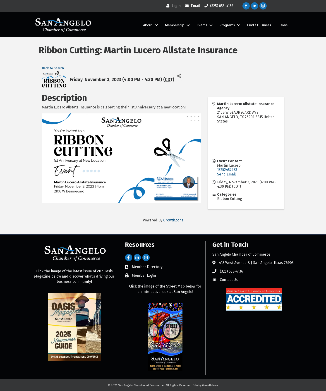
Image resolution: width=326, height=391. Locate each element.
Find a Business (259, 25)
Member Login (144, 275)
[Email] (191, 6)
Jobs (284, 25)
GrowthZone (173, 220)
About (148, 25)
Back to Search (53, 68)
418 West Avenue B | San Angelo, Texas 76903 (256, 263)
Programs (227, 25)
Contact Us (229, 280)
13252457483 (227, 170)
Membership (174, 25)
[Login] (172, 6)
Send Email (226, 174)
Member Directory (147, 267)
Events (202, 25)
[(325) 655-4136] (217, 6)
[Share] (179, 76)
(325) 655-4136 (231, 271)
